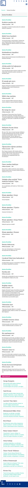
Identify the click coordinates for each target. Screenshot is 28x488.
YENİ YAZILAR (6, 376)
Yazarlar (3, 10)
